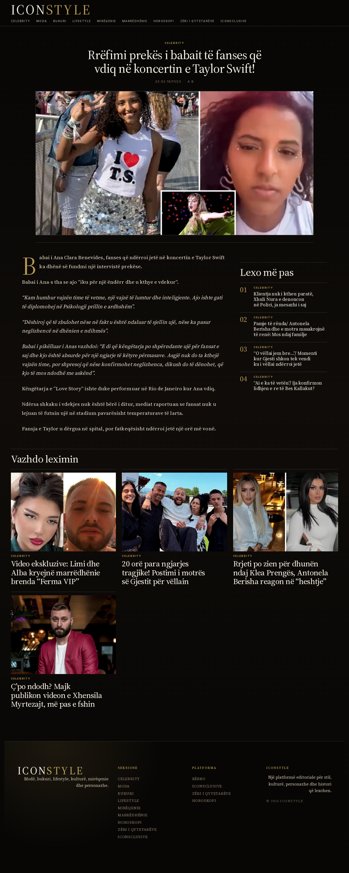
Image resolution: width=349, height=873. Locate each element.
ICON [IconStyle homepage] (51, 10)
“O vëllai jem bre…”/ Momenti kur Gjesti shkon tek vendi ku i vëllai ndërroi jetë (285, 358)
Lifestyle (82, 21)
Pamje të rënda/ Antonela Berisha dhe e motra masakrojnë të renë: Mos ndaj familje (289, 329)
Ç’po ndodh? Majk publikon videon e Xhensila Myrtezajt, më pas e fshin (56, 695)
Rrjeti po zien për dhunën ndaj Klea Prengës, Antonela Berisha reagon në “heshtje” (280, 572)
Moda (41, 21)
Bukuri (59, 21)
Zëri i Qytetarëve (197, 21)
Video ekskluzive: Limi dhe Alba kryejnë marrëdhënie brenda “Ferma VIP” (55, 572)
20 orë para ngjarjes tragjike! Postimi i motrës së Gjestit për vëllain (163, 572)
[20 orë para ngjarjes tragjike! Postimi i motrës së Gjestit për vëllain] (174, 512)
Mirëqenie (106, 21)
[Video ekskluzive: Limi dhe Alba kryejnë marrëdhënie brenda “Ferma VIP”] (63, 512)
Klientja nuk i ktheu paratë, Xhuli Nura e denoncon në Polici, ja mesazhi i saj (284, 299)
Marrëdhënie (134, 21)
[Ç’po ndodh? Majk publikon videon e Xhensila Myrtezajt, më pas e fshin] (63, 634)
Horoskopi (164, 21)
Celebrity (20, 21)
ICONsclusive (234, 21)
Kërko (199, 779)
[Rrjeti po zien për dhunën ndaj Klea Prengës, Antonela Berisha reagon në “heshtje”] (285, 512)
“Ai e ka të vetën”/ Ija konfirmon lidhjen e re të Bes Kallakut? (288, 386)
